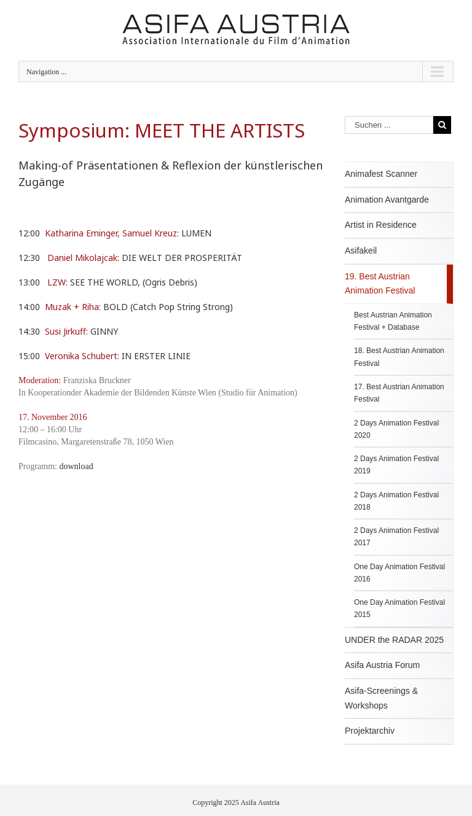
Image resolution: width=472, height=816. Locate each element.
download (76, 466)
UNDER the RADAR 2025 (394, 640)
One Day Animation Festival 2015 (399, 608)
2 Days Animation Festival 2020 (396, 429)
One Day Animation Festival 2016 (399, 572)
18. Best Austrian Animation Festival (399, 356)
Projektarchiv (370, 731)
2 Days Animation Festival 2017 (396, 536)
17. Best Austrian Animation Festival (399, 393)
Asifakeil (361, 250)
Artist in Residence (381, 225)
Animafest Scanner (381, 174)
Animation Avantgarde (387, 199)
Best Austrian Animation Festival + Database (393, 321)
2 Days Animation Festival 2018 (396, 501)
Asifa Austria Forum (382, 665)
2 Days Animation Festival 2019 (396, 464)
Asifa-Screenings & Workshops (381, 698)
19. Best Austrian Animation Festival (380, 283)
